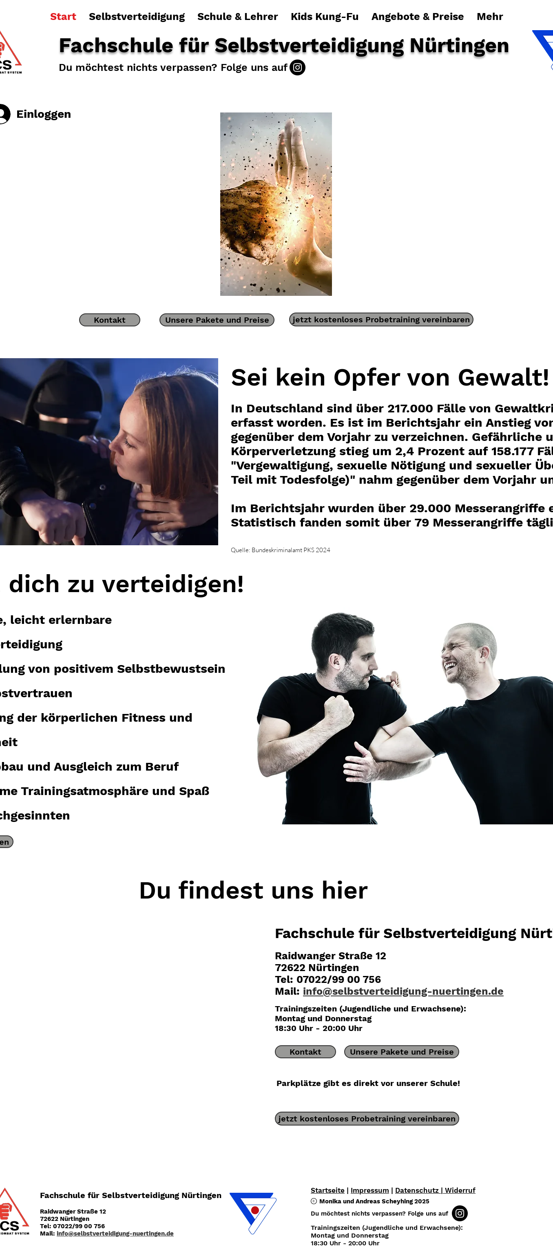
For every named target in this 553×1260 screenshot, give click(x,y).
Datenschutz (418, 1190)
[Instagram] (297, 67)
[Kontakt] (109, 319)
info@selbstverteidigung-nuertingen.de (403, 991)
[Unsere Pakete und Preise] (216, 319)
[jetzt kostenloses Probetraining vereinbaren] (381, 319)
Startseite (328, 1190)
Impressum (370, 1190)
